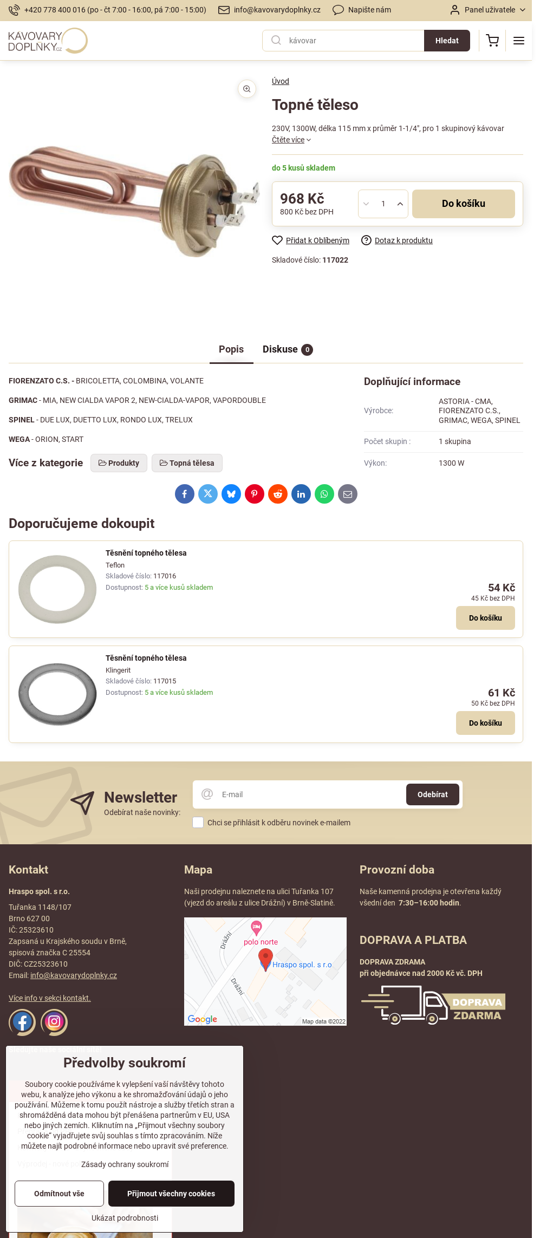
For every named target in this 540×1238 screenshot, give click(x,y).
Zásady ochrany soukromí (124, 1164)
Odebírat (433, 794)
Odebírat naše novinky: (142, 812)
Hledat (447, 40)
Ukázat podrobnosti (125, 1218)
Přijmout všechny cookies (171, 1193)
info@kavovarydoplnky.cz (73, 975)
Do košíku (463, 203)
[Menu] (519, 40)
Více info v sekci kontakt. (50, 998)
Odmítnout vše (59, 1193)
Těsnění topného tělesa (146, 553)
